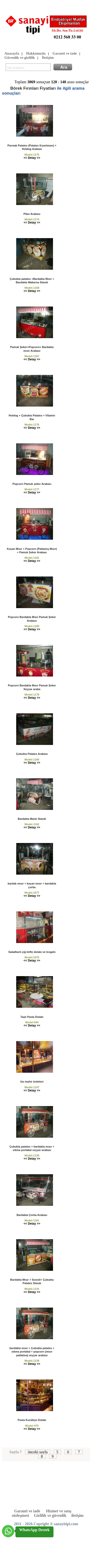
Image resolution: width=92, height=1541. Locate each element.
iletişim (77, 1515)
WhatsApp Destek (34, 1530)
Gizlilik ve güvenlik (50, 1515)
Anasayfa (11, 54)
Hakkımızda (35, 54)
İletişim (48, 58)
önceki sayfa (37, 1452)
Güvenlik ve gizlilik (19, 58)
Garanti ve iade (65, 54)
